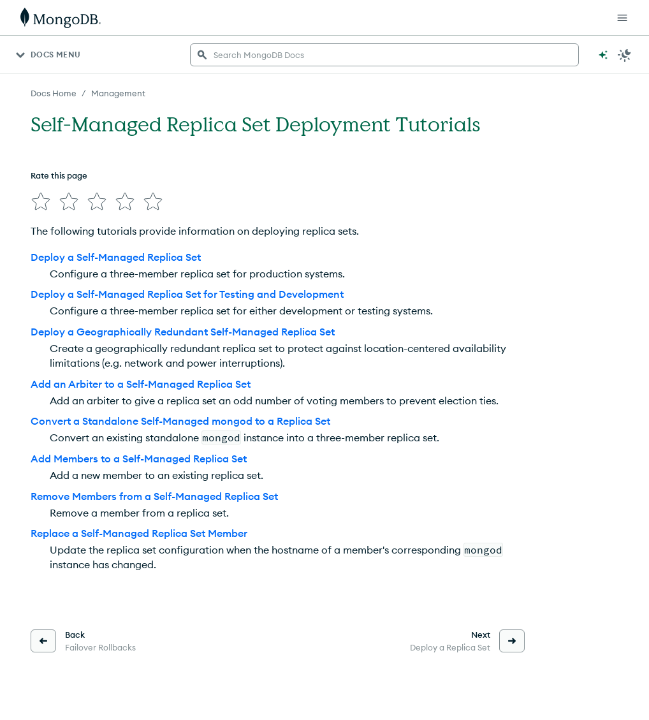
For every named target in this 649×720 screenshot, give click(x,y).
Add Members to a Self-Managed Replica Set (139, 458)
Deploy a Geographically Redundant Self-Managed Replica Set (183, 331)
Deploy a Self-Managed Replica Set (116, 257)
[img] (41, 201)
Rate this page (59, 175)
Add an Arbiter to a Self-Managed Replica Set (141, 384)
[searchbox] (384, 54)
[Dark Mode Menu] (625, 55)
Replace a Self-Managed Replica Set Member (139, 533)
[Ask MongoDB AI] (603, 55)
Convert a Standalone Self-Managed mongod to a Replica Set (180, 421)
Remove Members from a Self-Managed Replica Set (154, 496)
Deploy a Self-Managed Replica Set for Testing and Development (187, 294)
